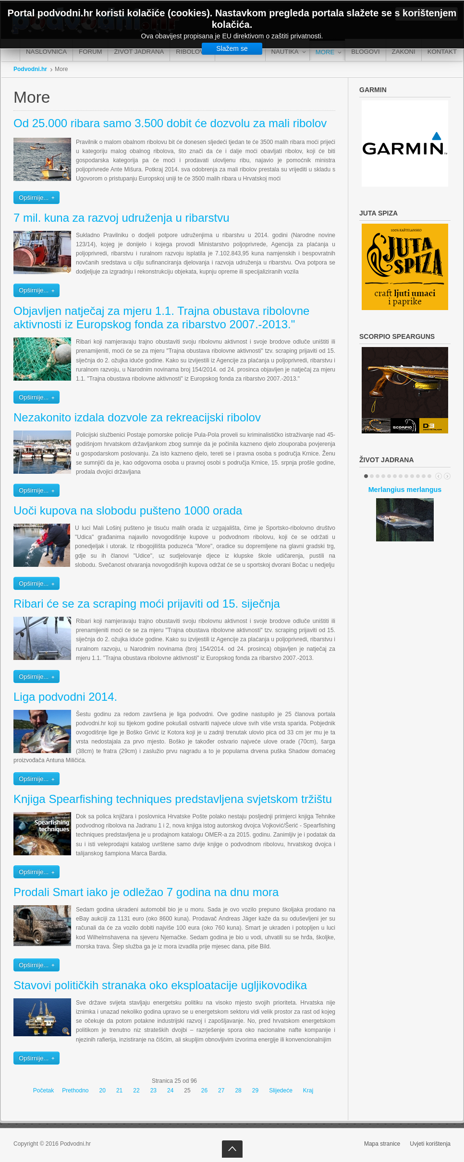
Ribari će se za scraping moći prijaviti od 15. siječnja (146, 603)
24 (170, 1090)
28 (238, 1090)
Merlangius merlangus (405, 489)
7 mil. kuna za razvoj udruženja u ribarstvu (121, 217)
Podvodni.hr (30, 69)
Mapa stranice (382, 1143)
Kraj (308, 1090)
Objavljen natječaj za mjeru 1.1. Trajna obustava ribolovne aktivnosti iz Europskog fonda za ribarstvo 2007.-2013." (161, 317)
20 (102, 1090)
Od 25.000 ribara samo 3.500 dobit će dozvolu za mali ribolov (170, 123)
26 (204, 1090)
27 (221, 1090)
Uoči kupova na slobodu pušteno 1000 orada (127, 510)
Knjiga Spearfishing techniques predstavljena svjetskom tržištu (172, 798)
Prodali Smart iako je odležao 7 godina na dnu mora (146, 892)
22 (136, 1090)
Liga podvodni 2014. (65, 696)
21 (119, 1090)
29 (255, 1090)
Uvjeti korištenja (430, 1143)
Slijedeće (281, 1090)
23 (153, 1090)
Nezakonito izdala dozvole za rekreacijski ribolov (137, 417)
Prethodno (75, 1090)
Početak (43, 1090)
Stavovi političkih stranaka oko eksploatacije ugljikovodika (160, 985)
